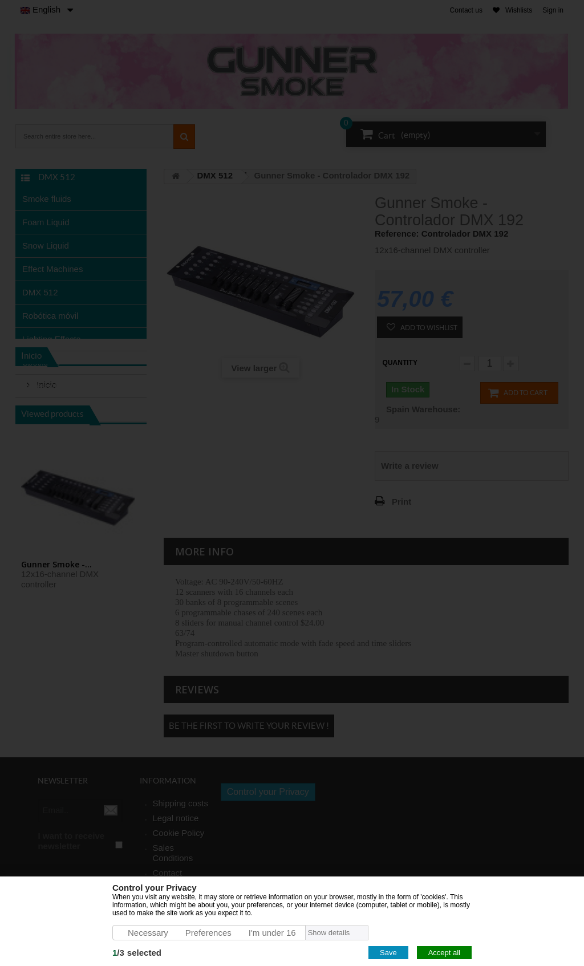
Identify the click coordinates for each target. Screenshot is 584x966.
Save (388, 952)
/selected (136, 952)
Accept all (444, 952)
